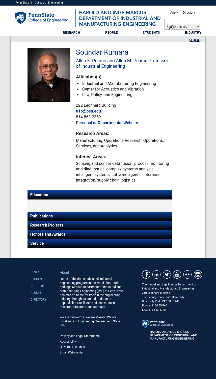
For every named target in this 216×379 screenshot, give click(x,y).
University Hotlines (72, 347)
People (111, 32)
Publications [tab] (41, 216)
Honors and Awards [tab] (48, 234)
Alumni (194, 40)
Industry (193, 32)
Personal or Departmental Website (107, 122)
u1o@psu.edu (88, 111)
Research (71, 32)
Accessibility (68, 341)
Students (151, 32)
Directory (189, 12)
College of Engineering (49, 2)
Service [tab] (37, 243)
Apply (174, 12)
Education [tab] (39, 194)
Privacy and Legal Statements (80, 336)
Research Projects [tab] (46, 225)
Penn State (22, 2)
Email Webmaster (72, 352)
